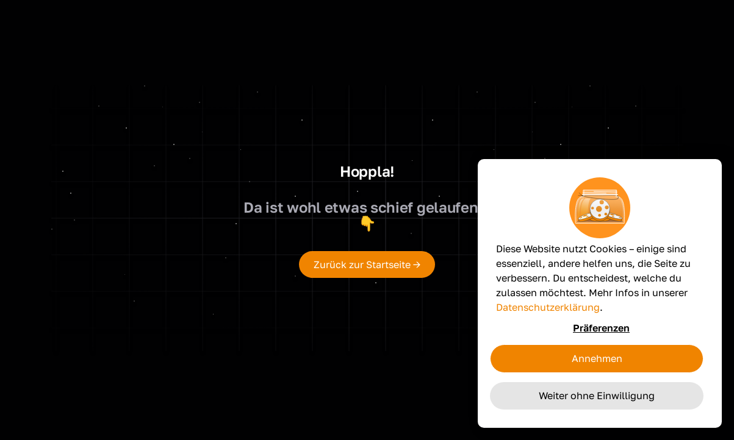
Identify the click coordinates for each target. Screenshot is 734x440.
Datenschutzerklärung (548, 307)
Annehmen (597, 358)
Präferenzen (601, 328)
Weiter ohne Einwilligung (597, 395)
